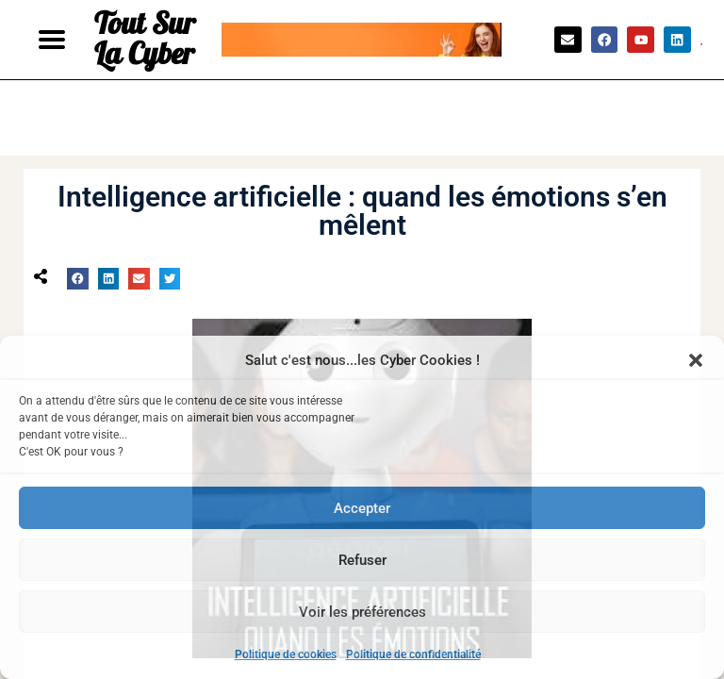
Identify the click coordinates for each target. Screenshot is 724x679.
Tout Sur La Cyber (144, 39)
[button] (695, 360)
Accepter (362, 508)
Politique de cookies (286, 654)
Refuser (362, 560)
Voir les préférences (362, 612)
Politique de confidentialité (413, 654)
